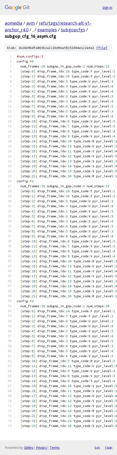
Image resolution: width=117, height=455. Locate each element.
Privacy (41, 447)
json (108, 447)
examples (47, 30)
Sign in (107, 7)
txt (97, 447)
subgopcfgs (73, 30)
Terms (55, 447)
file (102, 48)
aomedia (13, 23)
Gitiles (28, 447)
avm (30, 23)
